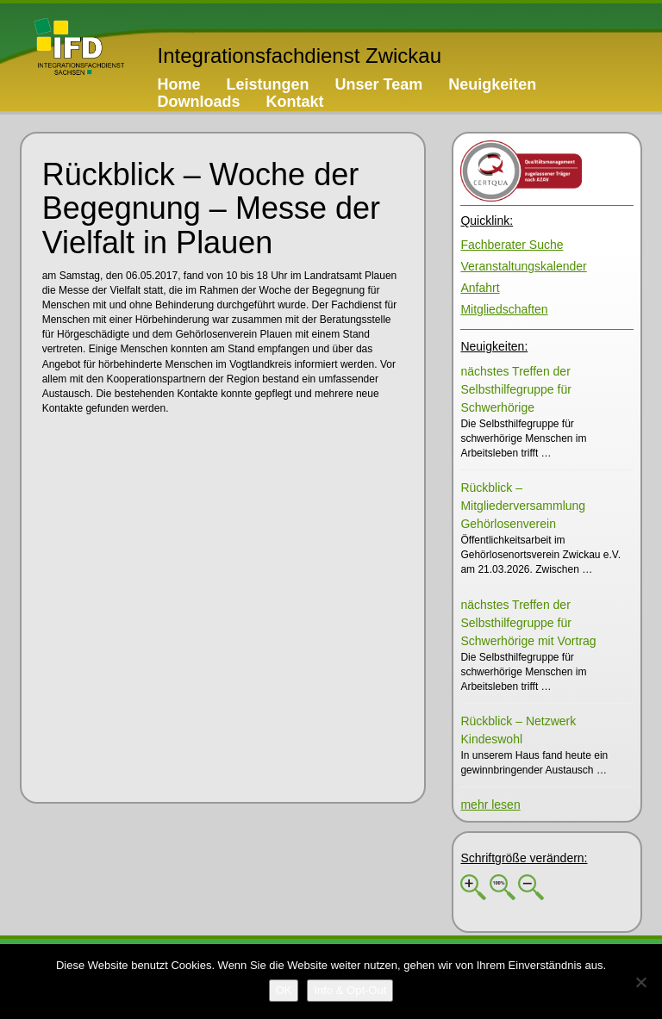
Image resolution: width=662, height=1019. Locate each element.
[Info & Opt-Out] (350, 990)
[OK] (284, 990)
